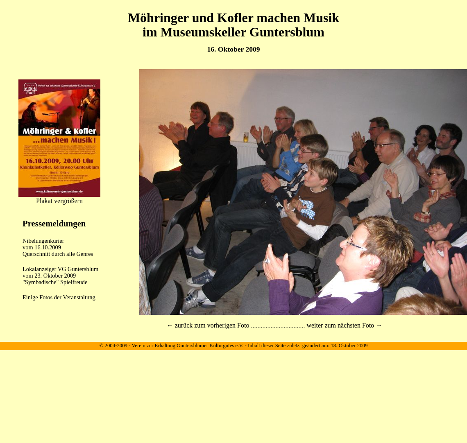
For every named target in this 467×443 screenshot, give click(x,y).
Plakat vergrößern (59, 200)
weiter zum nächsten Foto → (344, 325)
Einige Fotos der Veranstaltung (59, 297)
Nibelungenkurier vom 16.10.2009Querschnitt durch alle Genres (58, 247)
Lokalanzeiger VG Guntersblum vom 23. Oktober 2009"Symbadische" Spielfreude (60, 275)
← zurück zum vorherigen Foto (208, 325)
